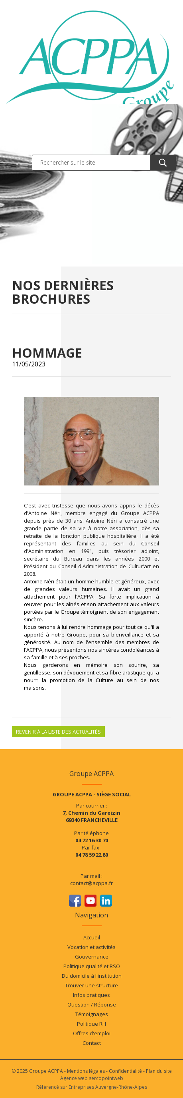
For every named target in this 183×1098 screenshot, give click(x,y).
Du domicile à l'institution (92, 975)
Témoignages (91, 1014)
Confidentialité (125, 1071)
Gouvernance (91, 956)
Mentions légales (86, 1071)
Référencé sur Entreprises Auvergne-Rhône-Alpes (91, 1087)
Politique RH (91, 1023)
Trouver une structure (91, 985)
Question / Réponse (91, 1004)
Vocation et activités (91, 947)
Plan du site (159, 1071)
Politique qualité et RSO (91, 966)
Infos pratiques (91, 995)
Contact (92, 1042)
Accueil (91, 937)
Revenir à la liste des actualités (58, 731)
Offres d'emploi (91, 1033)
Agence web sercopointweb (91, 1078)
